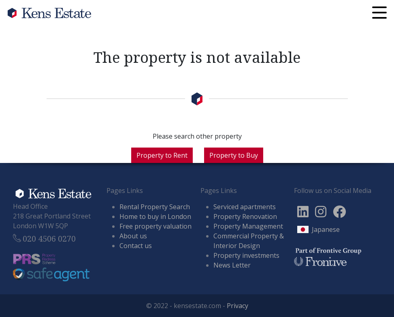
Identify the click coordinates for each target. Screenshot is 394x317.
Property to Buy (233, 155)
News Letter (232, 265)
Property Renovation (245, 216)
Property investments (246, 255)
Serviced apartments (244, 206)
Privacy (237, 305)
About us (133, 235)
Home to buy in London (155, 216)
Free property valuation (155, 226)
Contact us (135, 245)
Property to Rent (161, 155)
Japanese (326, 229)
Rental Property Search (154, 206)
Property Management (248, 226)
